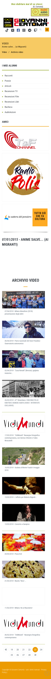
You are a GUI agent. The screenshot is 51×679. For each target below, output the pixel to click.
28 (29, 655)
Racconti (9, 75)
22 (29, 649)
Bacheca (8, 107)
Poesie (8, 80)
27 (23, 655)
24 (41, 649)
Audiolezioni (10, 112)
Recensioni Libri (12, 101)
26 (18, 655)
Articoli (8, 86)
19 (12, 649)
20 (18, 649)
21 (23, 649)
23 (35, 649)
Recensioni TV (11, 91)
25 (12, 655)
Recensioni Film (12, 96)
